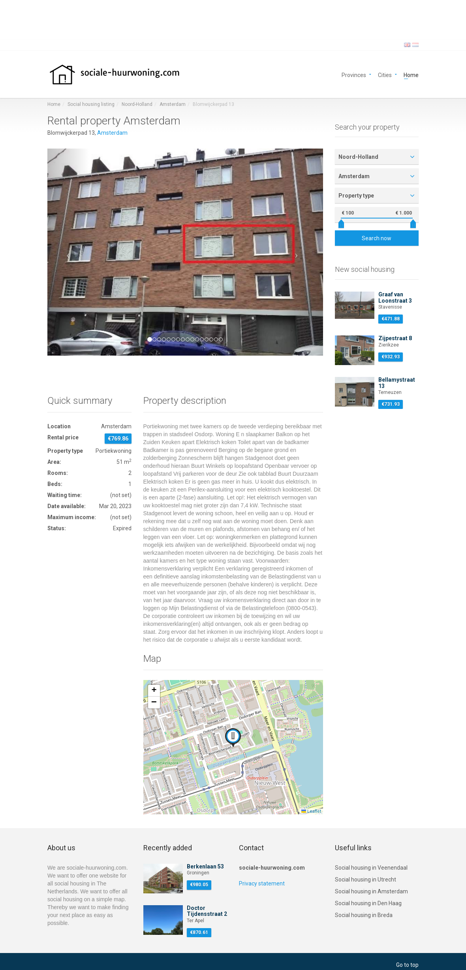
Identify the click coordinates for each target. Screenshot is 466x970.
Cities (385, 74)
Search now (376, 238)
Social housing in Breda (364, 915)
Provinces (354, 74)
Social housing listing (91, 104)
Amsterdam (173, 104)
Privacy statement (262, 883)
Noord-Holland (137, 104)
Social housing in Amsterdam (371, 891)
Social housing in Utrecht (365, 879)
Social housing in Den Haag (368, 903)
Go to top (407, 965)
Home (411, 74)
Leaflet (311, 811)
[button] (68, 252)
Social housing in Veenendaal (371, 868)
